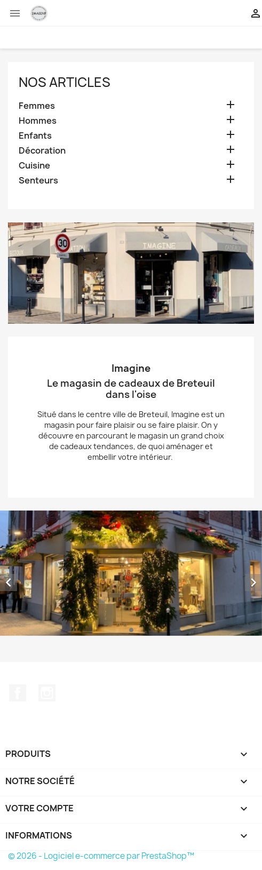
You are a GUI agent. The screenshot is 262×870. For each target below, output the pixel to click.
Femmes (37, 105)
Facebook (17, 692)
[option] (131, 573)
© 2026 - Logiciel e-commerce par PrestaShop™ (101, 855)
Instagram (46, 692)
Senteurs (38, 180)
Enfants (35, 135)
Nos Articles (64, 82)
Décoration (42, 150)
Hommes (38, 120)
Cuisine (34, 165)
